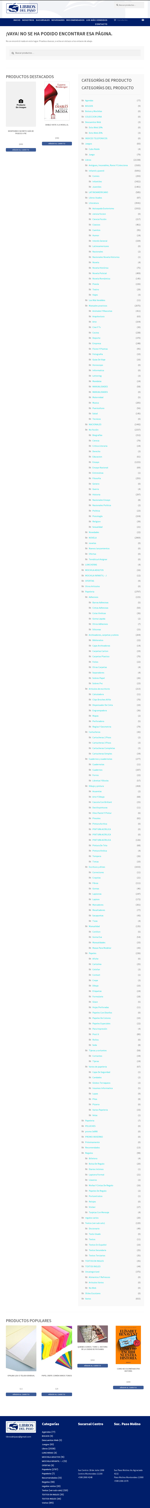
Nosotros (28, 20)
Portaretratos (95, 1196)
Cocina (95, 332)
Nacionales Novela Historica (105, 257)
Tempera (96, 856)
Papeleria (89, 591)
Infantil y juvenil (96, 170)
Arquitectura (98, 316)
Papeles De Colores (101, 1018)
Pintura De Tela (99, 845)
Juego (92, 154)
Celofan (96, 969)
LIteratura (94, 203)
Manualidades (98, 942)
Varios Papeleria (100, 1109)
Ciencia (95, 440)
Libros (88, 159)
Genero (95, 483)
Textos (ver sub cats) (95, 1223)
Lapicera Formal (96, 1174)
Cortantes (97, 1055)
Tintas (95, 861)
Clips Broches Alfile (101, 699)
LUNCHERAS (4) (49, 1452)
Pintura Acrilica (99, 823)
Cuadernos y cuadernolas (100, 758)
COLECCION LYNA (93, 116)
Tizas (95, 921)
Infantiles (97, 181)
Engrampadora (99, 710)
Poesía (95, 284)
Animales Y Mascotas (102, 311)
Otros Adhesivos (100, 624)
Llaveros (93, 1179)
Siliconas (96, 629)
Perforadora (98, 721)
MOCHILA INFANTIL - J (96, 575)
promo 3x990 (91, 1131)
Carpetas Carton (100, 651)
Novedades (58, 20)
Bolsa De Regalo (96, 1163)
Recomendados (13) (52, 1477)
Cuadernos (97, 769)
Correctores (98, 872)
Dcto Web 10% (96, 127)
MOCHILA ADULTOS (94, 570)
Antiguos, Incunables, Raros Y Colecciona (108, 165)
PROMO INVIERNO (94, 1136)
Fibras (95, 883)
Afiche (95, 958)
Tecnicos (96, 419)
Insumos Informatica (102, 1088)
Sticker (92, 1207)
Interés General (99, 240)
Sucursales (43, 20)
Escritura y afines (97, 866)
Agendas (89, 100)
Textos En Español (98, 1244)
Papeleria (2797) (50, 1469)
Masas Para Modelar (101, 947)
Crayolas (96, 877)
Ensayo (95, 462)
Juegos (88, 143)
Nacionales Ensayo (101, 500)
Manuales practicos (98, 305)
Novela (95, 262)
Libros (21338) (48, 1448)
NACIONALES (95, 424)
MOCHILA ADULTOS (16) (53, 1457)
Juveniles (96, 186)
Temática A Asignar (98, 559)
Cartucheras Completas (103, 748)
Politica (96, 510)
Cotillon (96, 931)
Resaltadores (98, 910)
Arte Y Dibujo (98, 796)
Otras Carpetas (99, 667)
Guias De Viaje (98, 359)
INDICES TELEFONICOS (96, 138)
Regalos (89, 1153)
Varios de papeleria (98, 1066)
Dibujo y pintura (96, 786)
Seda (94, 1045)
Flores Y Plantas (100, 348)
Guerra (95, 489)
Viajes (95, 294)
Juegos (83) (48, 1444)
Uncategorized (92, 1271)
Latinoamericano (100, 246)
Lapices (96, 899)
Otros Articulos (92, 586)
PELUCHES (90, 1126)
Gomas (95, 888)
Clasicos (96, 224)
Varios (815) (48, 1502)
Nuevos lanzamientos (99, 548)
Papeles (92, 953)
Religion (96, 521)
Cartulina (96, 964)
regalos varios (92, 1217)
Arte (94, 321)
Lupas (95, 1093)
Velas (94, 1115)
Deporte (96, 337)
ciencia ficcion (99, 213)
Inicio (17, 20)
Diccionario (94, 1228)
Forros (95, 775)
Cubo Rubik (94, 149)
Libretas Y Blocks (100, 780)
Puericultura (98, 408)
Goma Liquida (98, 618)
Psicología (97, 516)
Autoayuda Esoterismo (103, 208)
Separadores (98, 672)
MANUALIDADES (100, 386)
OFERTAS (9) (48, 1465)
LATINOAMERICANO (98, 192)
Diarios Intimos (96, 1169)
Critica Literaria (99, 445)
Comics (95, 176)
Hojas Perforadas (100, 1007)
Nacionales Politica (101, 505)
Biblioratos (97, 640)
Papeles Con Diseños (102, 1012)
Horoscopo (97, 365)
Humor (95, 235)
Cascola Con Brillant (102, 802)
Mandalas (96, 381)
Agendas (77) (48, 1432)
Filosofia (96, 478)
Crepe (95, 980)
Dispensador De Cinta (102, 705)
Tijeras (95, 1061)
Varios (88, 1298)
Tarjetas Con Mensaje (99, 1212)
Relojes (92, 1201)
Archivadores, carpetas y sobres (104, 634)
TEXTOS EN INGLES (94, 1261)
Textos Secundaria (97, 1250)
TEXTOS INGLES (93, 1266)
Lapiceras (96, 893)
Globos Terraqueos (101, 1082)
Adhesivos (93, 597)
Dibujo (95, 985)
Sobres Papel (98, 678)
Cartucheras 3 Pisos (101, 742)
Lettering (97, 375)
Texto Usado (95, 1234)
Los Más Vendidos (96, 20)
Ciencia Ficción (99, 219)
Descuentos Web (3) (52, 1440)
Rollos (95, 1039)
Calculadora (98, 694)
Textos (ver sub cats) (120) (55, 1490)
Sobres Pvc (97, 683)
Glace (95, 1001)
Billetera (93, 1158)
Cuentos (96, 230)
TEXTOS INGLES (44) (51, 1498)
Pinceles (96, 818)
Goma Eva (97, 937)
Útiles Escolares (93, 1293)
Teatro (95, 289)
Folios (95, 661)
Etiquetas (97, 991)
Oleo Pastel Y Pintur (102, 813)
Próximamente (92, 1142)
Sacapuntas (97, 915)
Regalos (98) (48, 1482)
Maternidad (97, 397)
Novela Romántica (101, 278)
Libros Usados (95, 197)
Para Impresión (99, 1028)
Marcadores (97, 904)
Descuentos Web (93, 122)
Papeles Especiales (101, 1023)
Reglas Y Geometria (101, 726)
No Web (92, 1287)
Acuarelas (97, 791)
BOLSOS (89, 105)
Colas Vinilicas (99, 613)
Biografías (97, 435)
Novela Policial (99, 273)
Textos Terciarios (97, 1255)
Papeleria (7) (48, 1473)
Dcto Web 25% (96, 132)
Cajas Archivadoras (101, 645)
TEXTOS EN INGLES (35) (53, 1494)
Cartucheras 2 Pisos (101, 737)
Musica (95, 402)
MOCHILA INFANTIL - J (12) (54, 1461)
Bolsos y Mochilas (93, 111)
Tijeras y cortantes (98, 1050)
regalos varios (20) (51, 1486)
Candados (97, 1077)
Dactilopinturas (99, 807)
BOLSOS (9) (47, 1436)
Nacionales (97, 251)
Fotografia (97, 354)
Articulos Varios (96, 1282)
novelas (92, 543)
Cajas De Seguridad (101, 1072)
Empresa (96, 343)
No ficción (93, 429)
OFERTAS (89, 580)
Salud (95, 413)
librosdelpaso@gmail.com (18, 1436)
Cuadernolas (98, 764)
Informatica (98, 370)
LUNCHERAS (91, 564)
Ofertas (92, 553)
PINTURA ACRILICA (101, 829)
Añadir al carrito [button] (20, 150)
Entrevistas (97, 472)
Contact (96, 974)
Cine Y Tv (96, 327)
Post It (95, 1034)
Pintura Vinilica (99, 850)
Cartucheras (94, 732)
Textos (92, 1239)
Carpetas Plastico (100, 656)
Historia (96, 494)
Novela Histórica (100, 267)
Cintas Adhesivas (100, 607)
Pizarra (95, 1104)
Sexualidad (97, 526)
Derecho (96, 451)
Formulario (97, 996)
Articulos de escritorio (99, 688)
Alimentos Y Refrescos (99, 1277)
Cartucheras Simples (102, 753)
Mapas (95, 715)
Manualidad (94, 926)
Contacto (101, 24)
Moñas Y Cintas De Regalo (101, 1185)
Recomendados (75, 20)
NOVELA (93, 537)
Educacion (97, 456)
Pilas (94, 1099)
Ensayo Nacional (100, 467)
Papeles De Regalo (98, 1190)
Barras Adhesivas (100, 602)
